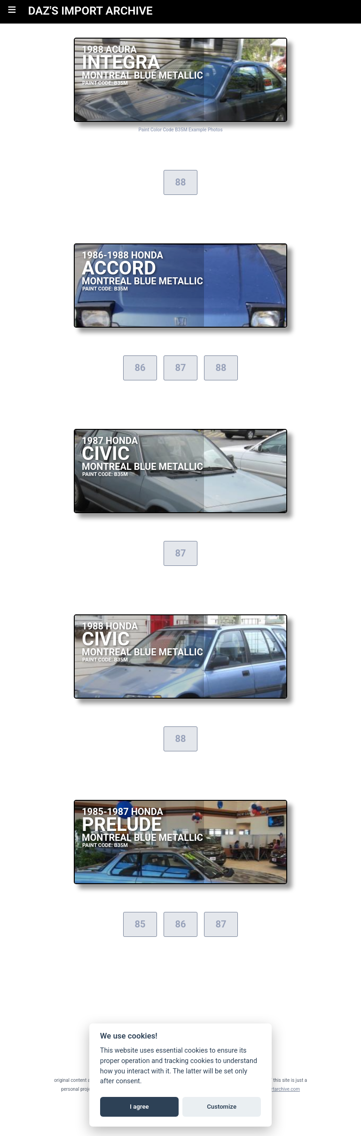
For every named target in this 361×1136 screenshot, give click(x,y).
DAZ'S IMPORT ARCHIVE (90, 10)
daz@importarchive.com (274, 1089)
